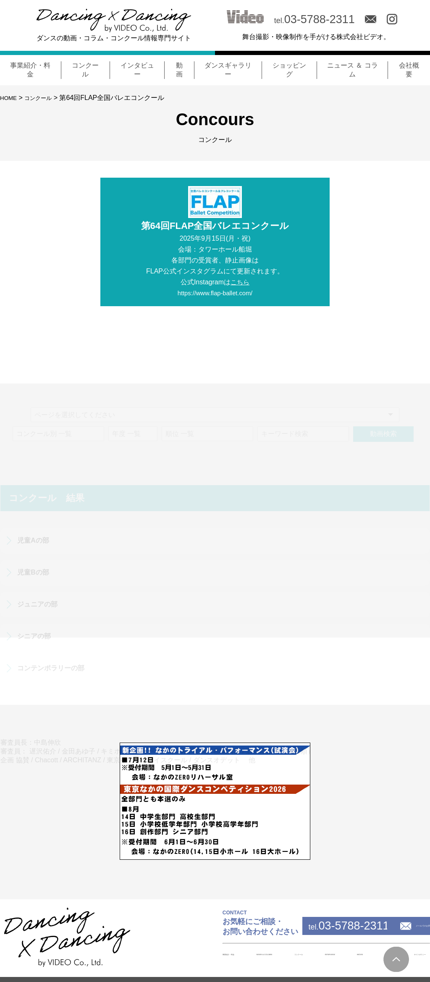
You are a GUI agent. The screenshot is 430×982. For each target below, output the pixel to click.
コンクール (44, 97)
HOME (10, 97)
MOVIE (333, 954)
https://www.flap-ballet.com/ (215, 293)
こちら (240, 282)
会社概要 (365, 954)
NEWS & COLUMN (207, 954)
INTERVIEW (297, 954)
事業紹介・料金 (153, 954)
